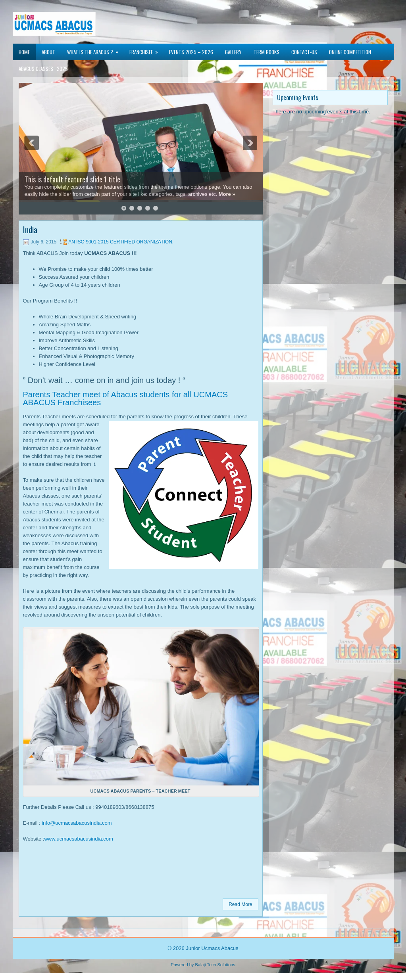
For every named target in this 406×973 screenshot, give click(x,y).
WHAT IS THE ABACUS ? (95, 50)
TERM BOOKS (266, 52)
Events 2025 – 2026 (191, 52)
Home (24, 52)
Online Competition (350, 52)
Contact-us (304, 52)
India (30, 230)
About (48, 52)
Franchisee (146, 50)
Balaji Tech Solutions (215, 964)
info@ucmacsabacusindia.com (77, 823)
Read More (240, 904)
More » (227, 194)
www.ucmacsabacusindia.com (78, 839)
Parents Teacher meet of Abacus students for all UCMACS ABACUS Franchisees (125, 398)
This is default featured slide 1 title (72, 179)
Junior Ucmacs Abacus (212, 948)
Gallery (233, 52)
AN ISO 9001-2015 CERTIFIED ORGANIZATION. (120, 242)
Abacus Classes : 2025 (43, 69)
